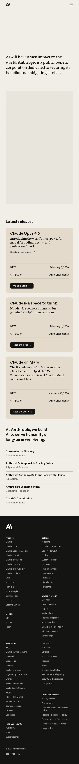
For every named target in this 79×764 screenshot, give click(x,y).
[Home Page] (17, 4)
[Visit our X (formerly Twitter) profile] (19, 754)
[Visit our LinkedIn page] (13, 754)
